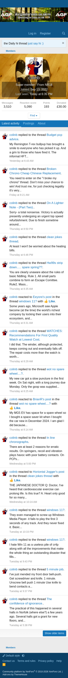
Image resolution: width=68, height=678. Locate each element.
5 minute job (55, 569)
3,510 (7, 106)
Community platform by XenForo (32, 671)
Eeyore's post (42, 297)
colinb (13, 135)
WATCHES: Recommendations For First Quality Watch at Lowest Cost (36, 335)
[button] (23, 655)
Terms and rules (26, 660)
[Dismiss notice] (62, 43)
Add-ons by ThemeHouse (15, 674)
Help (59, 660)
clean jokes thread (39, 476)
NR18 (48, 84)
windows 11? (28, 301)
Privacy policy (46, 660)
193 (46, 106)
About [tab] (41, 123)
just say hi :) (35, 43)
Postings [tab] (28, 123)
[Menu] (5, 33)
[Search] (63, 33)
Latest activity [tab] (10, 123)
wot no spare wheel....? (35, 403)
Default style (11, 655)
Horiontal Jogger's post (48, 471)
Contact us (9, 660)
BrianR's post (42, 399)
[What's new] (56, 33)
